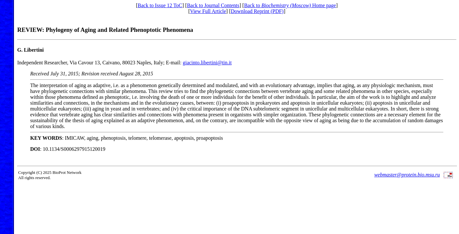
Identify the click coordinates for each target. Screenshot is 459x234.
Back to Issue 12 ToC (160, 5)
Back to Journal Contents (213, 5)
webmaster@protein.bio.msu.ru (407, 174)
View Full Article (208, 11)
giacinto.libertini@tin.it (207, 62)
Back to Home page (290, 5)
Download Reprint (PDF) (257, 11)
